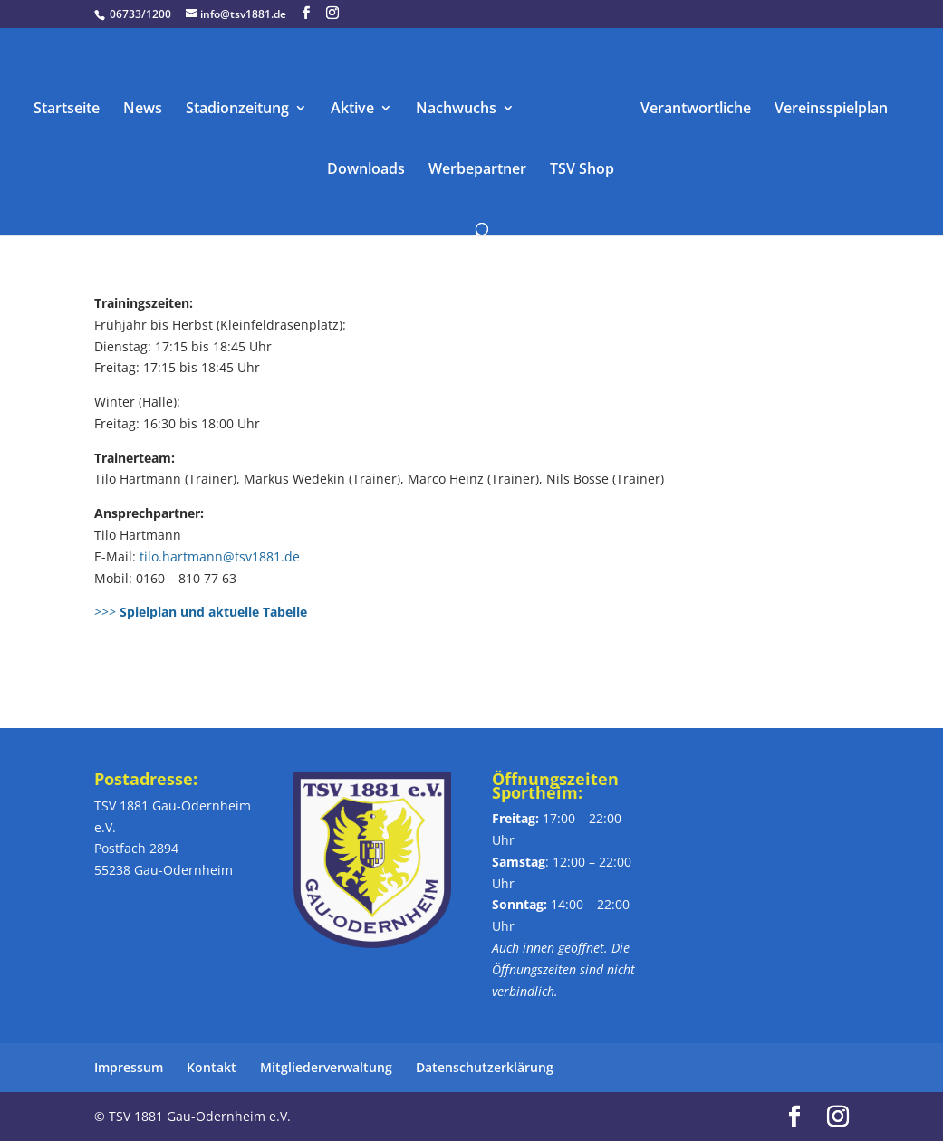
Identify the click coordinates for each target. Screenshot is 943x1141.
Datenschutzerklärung (484, 1067)
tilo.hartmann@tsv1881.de (220, 556)
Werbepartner (477, 170)
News (142, 109)
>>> (202, 611)
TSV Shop (582, 170)
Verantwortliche (695, 109)
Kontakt (211, 1067)
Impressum (128, 1067)
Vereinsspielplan (831, 109)
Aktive (352, 109)
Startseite (67, 109)
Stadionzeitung (237, 109)
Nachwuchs (456, 109)
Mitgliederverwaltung (326, 1067)
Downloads (366, 170)
